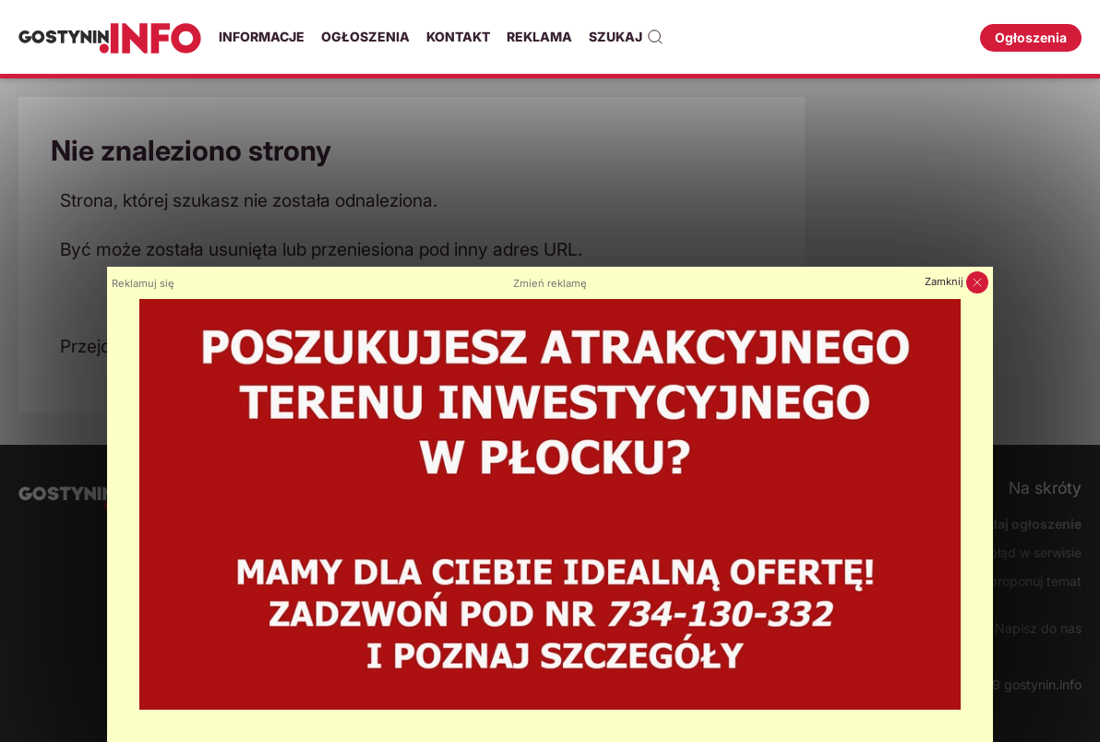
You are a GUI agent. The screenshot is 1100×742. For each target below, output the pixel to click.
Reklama (539, 36)
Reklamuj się (143, 283)
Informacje (262, 36)
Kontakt (458, 36)
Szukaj (626, 37)
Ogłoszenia (365, 36)
